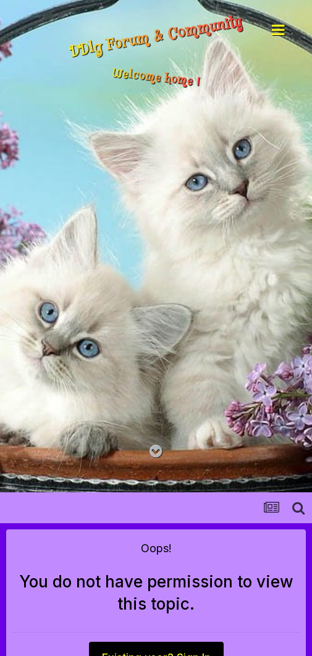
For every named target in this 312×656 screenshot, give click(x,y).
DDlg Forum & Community (155, 37)
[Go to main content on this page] (156, 452)
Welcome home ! (156, 78)
